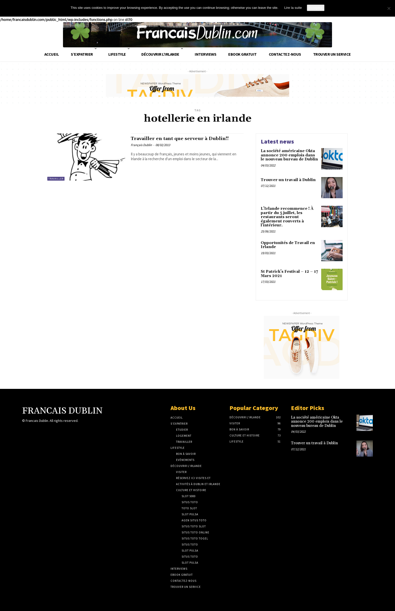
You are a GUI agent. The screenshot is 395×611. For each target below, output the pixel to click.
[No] (388, 8)
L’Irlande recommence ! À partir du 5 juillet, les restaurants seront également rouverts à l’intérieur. (287, 216)
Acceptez (315, 8)
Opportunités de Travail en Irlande (288, 244)
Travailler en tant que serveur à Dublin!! (187, 138)
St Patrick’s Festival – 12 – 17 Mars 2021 (289, 272)
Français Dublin (141, 145)
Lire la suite (293, 8)
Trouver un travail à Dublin (288, 179)
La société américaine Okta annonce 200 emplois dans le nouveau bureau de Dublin (289, 154)
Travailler (55, 177)
